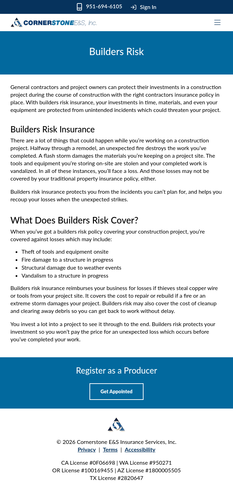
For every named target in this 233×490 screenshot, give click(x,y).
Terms (110, 449)
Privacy (87, 449)
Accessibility (140, 449)
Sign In (143, 6)
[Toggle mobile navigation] (217, 23)
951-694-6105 (99, 6)
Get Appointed (116, 391)
